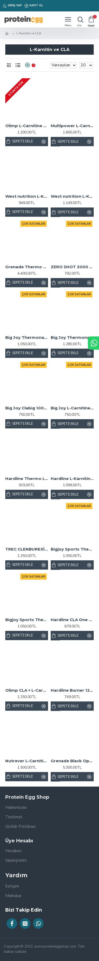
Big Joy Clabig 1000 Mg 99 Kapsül (26, 407)
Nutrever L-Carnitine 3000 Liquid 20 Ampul (26, 760)
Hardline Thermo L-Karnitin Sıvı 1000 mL (26, 478)
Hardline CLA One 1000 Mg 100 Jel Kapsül (72, 619)
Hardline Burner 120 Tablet (72, 690)
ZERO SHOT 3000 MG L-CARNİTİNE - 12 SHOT (72, 266)
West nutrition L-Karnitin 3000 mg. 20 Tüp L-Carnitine (72, 196)
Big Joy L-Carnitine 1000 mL (72, 407)
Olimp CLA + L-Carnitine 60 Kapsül (26, 690)
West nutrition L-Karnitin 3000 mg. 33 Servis (26, 196)
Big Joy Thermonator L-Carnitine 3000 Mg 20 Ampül (72, 337)
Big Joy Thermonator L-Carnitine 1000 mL (26, 337)
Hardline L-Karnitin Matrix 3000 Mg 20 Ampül (72, 478)
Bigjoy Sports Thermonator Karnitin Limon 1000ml (26, 619)
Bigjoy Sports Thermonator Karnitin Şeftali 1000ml (72, 549)
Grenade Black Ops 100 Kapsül (72, 760)
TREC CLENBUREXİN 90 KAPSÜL (26, 549)
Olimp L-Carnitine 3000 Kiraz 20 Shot (26, 125)
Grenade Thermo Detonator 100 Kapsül (26, 266)
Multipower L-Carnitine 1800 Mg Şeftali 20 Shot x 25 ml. (72, 125)
